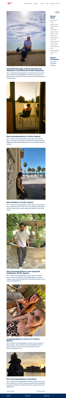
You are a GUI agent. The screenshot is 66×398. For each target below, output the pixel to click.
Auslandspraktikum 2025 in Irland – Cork (54, 52)
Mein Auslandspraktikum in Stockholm (22, 379)
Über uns (42, 3)
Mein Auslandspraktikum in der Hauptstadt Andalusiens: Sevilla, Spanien (23, 272)
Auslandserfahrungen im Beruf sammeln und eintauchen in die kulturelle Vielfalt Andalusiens (25, 70)
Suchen (57, 12)
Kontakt (8, 395)
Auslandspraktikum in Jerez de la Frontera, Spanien (23, 340)
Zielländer (35, 3)
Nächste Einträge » (41, 391)
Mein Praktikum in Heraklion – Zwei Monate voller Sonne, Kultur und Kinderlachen (54, 35)
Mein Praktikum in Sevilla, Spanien (20, 202)
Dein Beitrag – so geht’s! (54, 3)
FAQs (47, 3)
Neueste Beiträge (28, 3)
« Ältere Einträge (10, 391)
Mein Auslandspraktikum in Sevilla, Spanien (23, 136)
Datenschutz (47, 395)
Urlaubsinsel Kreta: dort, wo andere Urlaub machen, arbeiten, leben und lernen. (54, 45)
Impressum (27, 395)
